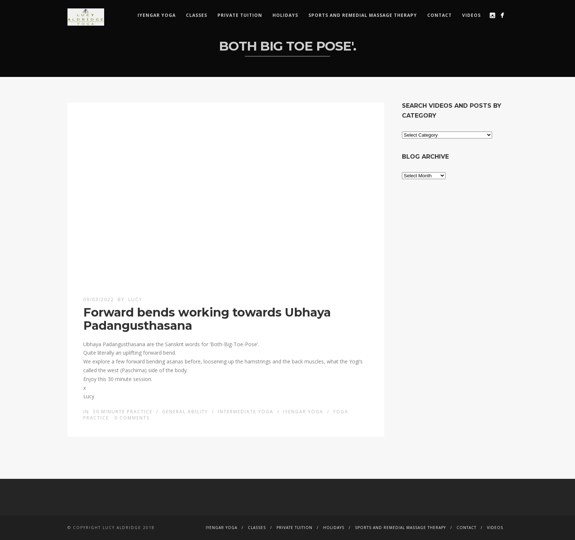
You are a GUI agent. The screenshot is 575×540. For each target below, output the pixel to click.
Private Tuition (239, 15)
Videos (471, 15)
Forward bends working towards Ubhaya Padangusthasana (207, 318)
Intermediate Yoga (246, 411)
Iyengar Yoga (157, 15)
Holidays (285, 15)
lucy (135, 299)
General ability (185, 411)
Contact (439, 15)
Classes (196, 15)
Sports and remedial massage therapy (362, 15)
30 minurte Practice (123, 411)
